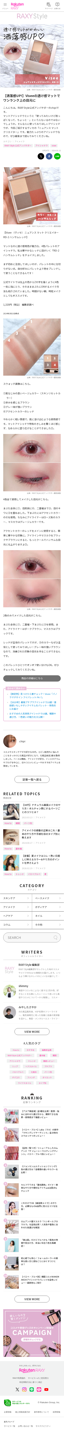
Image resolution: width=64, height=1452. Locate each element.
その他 (38, 924)
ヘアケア (8, 915)
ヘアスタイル (31, 1066)
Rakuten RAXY (18, 6)
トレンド (20, 874)
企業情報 (7, 1412)
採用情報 (56, 1412)
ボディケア (41, 907)
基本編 (19, 848)
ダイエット (47, 1077)
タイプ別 (42, 1083)
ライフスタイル (24, 1083)
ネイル (38, 915)
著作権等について (41, 1412)
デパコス (16, 1077)
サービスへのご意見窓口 (38, 1378)
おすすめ (30, 1050)
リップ (15, 1066)
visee (54, 145)
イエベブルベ (34, 874)
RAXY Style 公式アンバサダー (18, 145)
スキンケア (9, 898)
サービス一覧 (9, 1426)
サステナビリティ (43, 1426)
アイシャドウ (41, 145)
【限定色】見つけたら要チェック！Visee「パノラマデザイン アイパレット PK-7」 (33, 695)
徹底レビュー (49, 1061)
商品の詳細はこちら (32, 678)
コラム (6, 924)
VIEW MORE (32, 1032)
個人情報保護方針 (22, 1412)
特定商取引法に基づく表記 (30, 1382)
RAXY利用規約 (19, 1378)
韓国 (18, 823)
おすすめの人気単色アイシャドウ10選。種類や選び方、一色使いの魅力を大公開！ (32, 715)
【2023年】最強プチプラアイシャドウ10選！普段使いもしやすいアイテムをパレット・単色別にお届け (32, 705)
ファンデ (31, 1077)
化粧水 (34, 1072)
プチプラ (48, 1066)
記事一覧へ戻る (32, 779)
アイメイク (20, 141)
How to (8, 823)
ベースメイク (42, 898)
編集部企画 (46, 1050)
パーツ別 (28, 823)
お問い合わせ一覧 (25, 1426)
